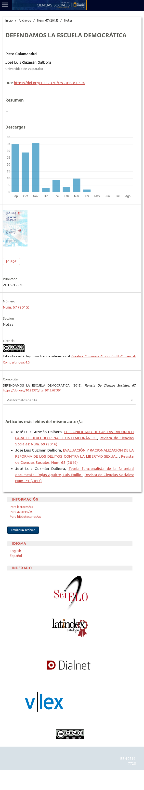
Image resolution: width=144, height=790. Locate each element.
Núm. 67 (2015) (47, 20)
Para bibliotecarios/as (25, 516)
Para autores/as (21, 511)
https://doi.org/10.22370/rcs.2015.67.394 (49, 83)
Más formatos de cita (21, 400)
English (15, 551)
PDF (13, 261)
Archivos (25, 20)
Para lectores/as (21, 506)
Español (16, 556)
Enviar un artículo (23, 530)
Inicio (9, 20)
